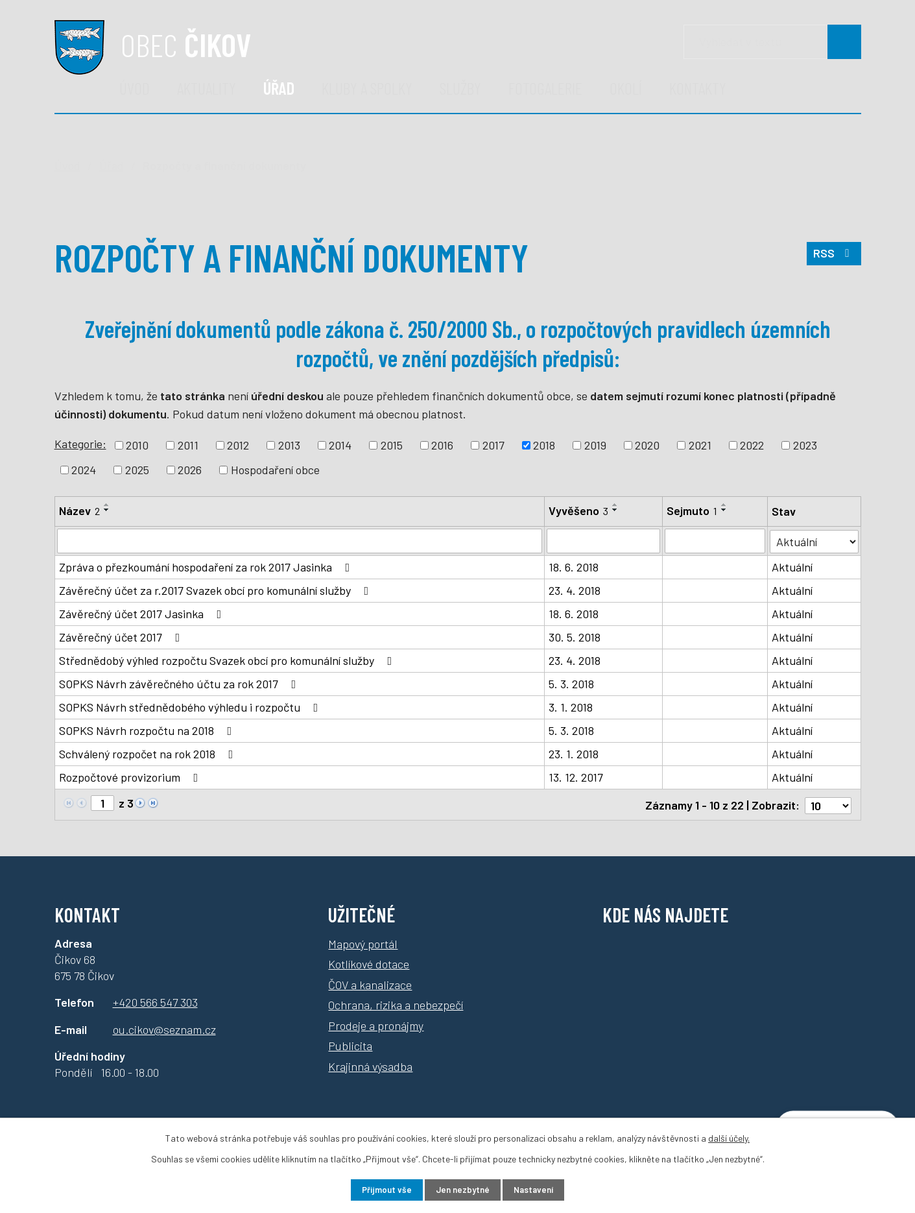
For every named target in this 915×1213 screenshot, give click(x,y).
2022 (752, 445)
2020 (647, 445)
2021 (700, 445)
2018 (544, 445)
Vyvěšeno (578, 510)
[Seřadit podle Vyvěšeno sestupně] (615, 509)
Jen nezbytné (462, 1189)
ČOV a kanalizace (370, 983)
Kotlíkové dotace (368, 962)
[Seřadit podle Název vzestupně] (107, 504)
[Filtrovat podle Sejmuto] (715, 541)
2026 (190, 469)
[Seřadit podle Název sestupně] (107, 509)
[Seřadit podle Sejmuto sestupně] (724, 509)
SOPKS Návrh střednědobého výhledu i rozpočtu (191, 707)
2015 (392, 445)
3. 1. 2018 (571, 707)
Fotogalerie (545, 88)
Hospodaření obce (275, 469)
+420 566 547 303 (155, 1001)
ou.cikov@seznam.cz (164, 1027)
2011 (188, 445)
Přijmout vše (378, 1189)
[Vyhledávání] (772, 42)
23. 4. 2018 (574, 590)
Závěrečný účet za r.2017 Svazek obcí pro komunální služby (216, 590)
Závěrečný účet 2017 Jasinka (143, 613)
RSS (833, 257)
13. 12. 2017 (576, 777)
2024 (83, 469)
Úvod (134, 88)
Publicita (350, 1044)
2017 (493, 445)
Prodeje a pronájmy (375, 1023)
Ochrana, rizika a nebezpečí (395, 1003)
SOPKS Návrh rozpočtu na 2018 (148, 730)
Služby (460, 88)
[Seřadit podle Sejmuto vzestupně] (724, 504)
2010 (137, 445)
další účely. (729, 1136)
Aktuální (792, 567)
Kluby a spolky (367, 88)
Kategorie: (80, 444)
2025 (137, 469)
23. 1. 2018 (574, 754)
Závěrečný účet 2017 (122, 637)
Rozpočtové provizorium (131, 777)
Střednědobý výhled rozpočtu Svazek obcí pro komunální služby (228, 660)
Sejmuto (692, 510)
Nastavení (541, 1189)
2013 (289, 445)
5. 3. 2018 (571, 684)
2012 (238, 445)
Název (79, 510)
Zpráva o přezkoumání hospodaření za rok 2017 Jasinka (207, 567)
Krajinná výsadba (370, 1064)
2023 (805, 445)
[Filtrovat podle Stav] (814, 540)
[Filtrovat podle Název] (299, 541)
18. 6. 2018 (574, 567)
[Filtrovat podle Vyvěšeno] (603, 541)
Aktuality (206, 88)
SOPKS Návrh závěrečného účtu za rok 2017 (180, 684)
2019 (595, 445)
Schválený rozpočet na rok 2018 (149, 754)
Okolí (626, 88)
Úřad (278, 88)
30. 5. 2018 (574, 637)
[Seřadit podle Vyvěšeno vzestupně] (615, 504)
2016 (442, 445)
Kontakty (697, 88)
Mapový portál (363, 942)
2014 (340, 445)
